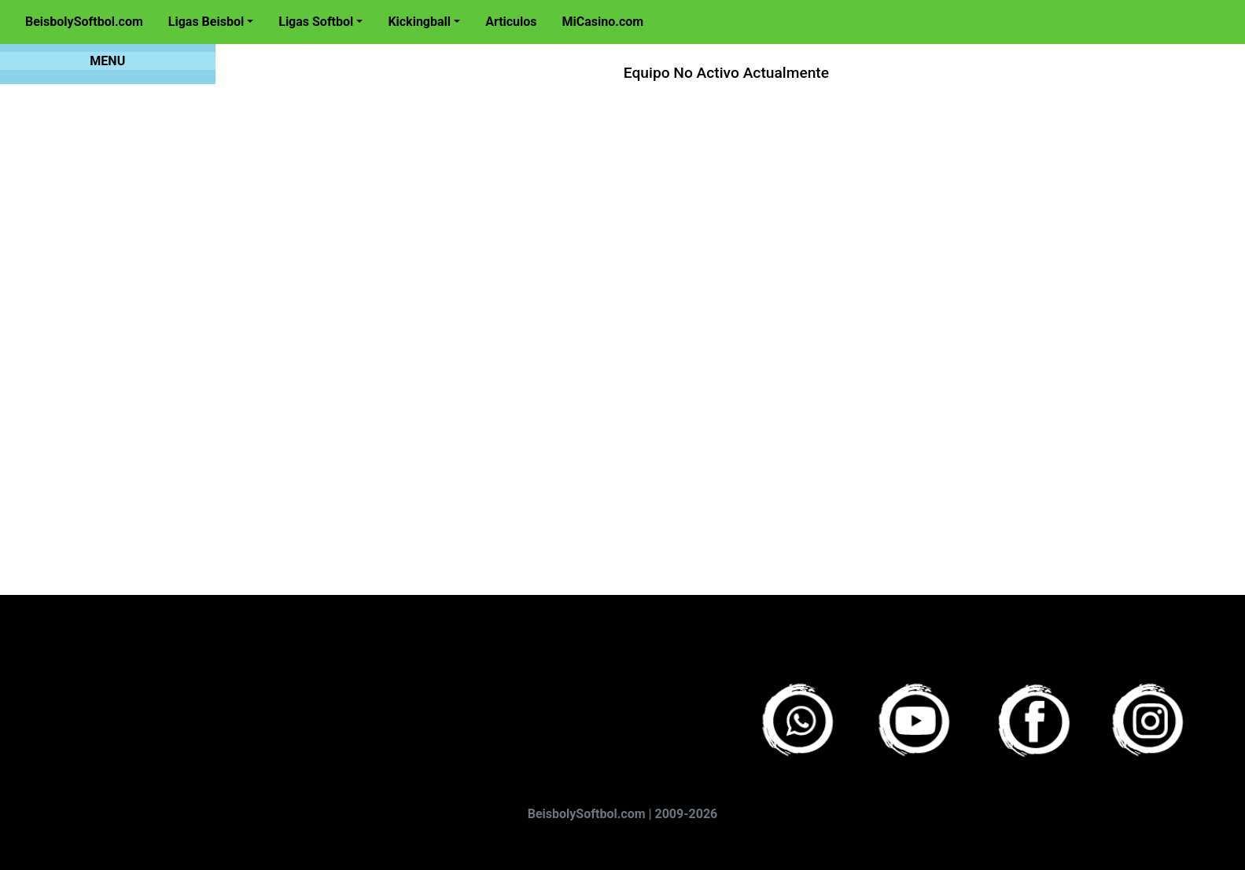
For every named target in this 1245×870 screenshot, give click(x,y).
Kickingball (419, 21)
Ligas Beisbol (206, 21)
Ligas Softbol (315, 21)
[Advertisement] (691, 324)
